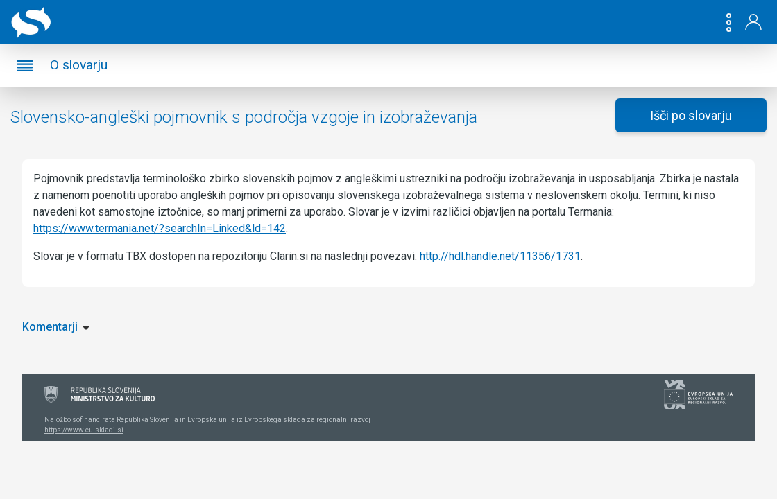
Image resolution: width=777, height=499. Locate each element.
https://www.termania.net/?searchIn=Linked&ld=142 (159, 228)
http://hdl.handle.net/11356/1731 (500, 256)
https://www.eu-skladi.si (83, 430)
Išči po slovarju (691, 115)
